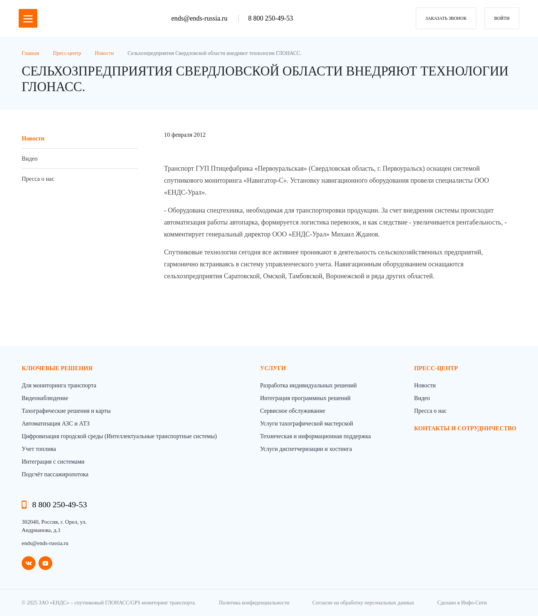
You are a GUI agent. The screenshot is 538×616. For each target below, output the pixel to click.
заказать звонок (446, 18)
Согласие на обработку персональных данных (363, 603)
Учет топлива (39, 449)
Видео (29, 158)
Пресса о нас (38, 179)
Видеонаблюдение (45, 398)
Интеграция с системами (53, 461)
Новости (33, 138)
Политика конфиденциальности (254, 603)
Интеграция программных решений (305, 398)
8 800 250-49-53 (270, 18)
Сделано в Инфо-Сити (462, 603)
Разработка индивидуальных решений (308, 385)
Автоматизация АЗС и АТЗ (56, 423)
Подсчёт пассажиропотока (55, 474)
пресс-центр (436, 368)
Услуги (273, 368)
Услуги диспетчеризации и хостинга (306, 449)
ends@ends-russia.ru (200, 18)
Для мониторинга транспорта (59, 385)
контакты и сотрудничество (465, 428)
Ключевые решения (57, 368)
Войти (502, 18)
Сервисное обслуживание (292, 411)
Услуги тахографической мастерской (306, 423)
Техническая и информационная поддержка (315, 436)
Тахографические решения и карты (66, 411)
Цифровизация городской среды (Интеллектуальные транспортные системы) (119, 436)
